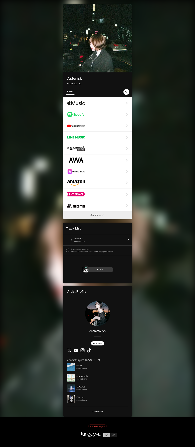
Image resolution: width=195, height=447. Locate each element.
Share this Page (97, 426)
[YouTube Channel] (76, 351)
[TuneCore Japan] (91, 436)
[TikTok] (89, 352)
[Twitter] (69, 351)
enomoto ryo (74, 83)
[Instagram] (82, 351)
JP (113, 435)
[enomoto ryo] (97, 313)
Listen (70, 91)
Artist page (97, 343)
